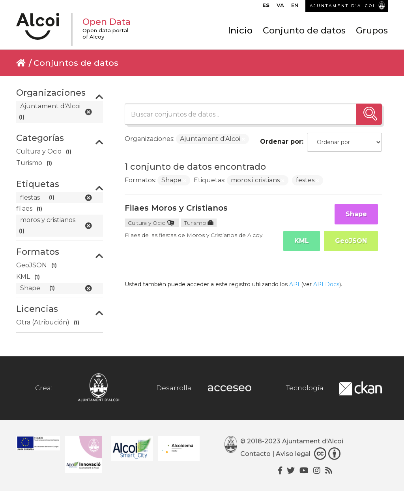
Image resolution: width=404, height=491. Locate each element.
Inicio (240, 30)
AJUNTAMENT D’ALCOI (342, 5)
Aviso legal (293, 454)
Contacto (255, 454)
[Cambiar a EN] (294, 7)
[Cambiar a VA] (280, 7)
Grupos (372, 30)
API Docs (326, 284)
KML (301, 241)
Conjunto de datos (304, 30)
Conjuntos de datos (76, 63)
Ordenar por (281, 141)
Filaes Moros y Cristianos (176, 208)
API (294, 284)
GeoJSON (351, 241)
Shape (356, 214)
